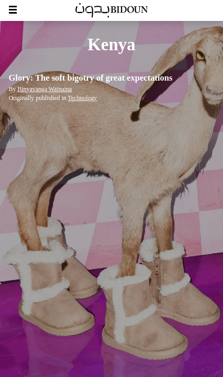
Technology (82, 98)
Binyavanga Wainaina (44, 89)
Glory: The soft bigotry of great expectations (91, 78)
